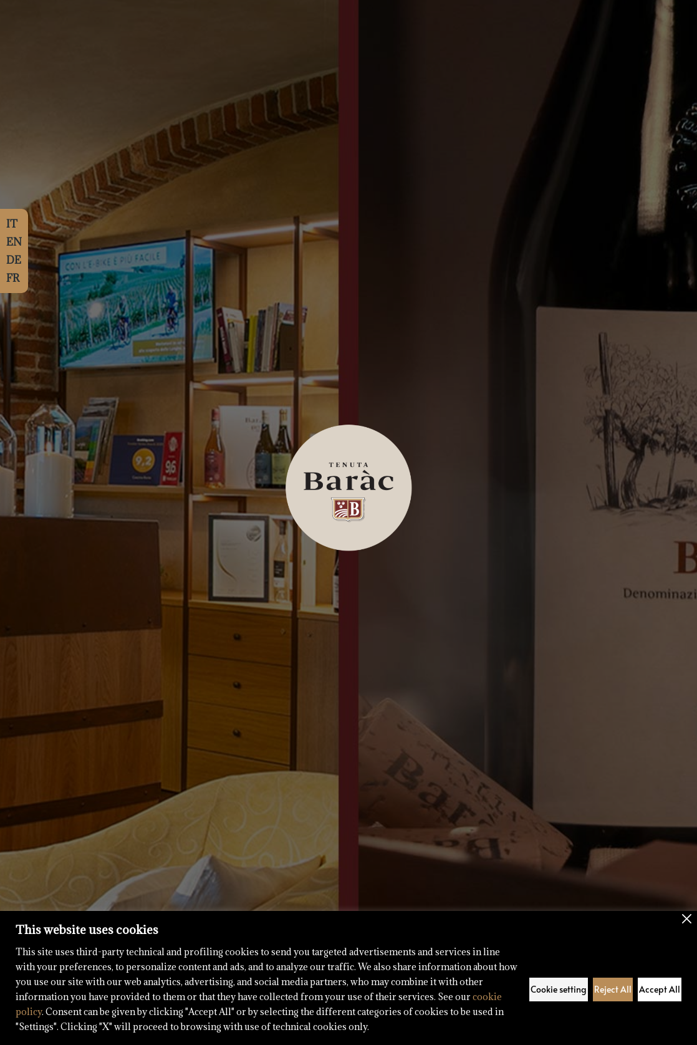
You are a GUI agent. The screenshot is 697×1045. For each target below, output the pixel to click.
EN (14, 242)
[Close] (686, 918)
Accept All (659, 989)
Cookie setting (559, 989)
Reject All (613, 989)
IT (11, 224)
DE (13, 260)
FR (12, 278)
